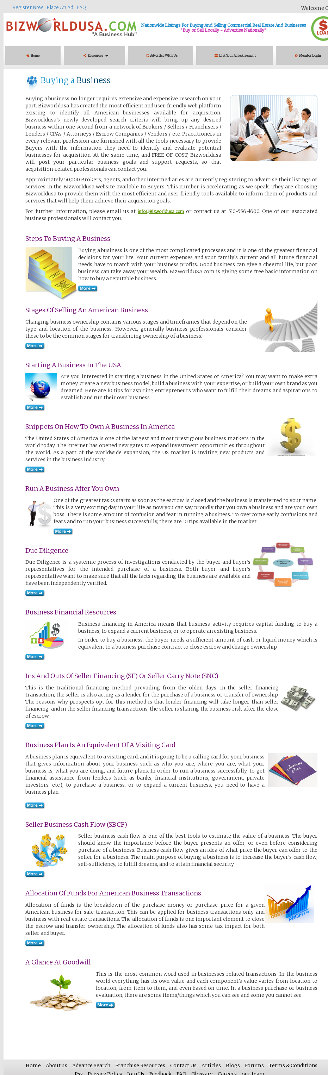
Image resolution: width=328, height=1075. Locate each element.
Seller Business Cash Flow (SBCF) (76, 824)
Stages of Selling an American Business (86, 310)
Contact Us (183, 1065)
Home (32, 55)
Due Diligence (46, 550)
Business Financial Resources (70, 612)
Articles (211, 1065)
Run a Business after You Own (72, 489)
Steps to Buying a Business (67, 239)
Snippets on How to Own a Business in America (100, 427)
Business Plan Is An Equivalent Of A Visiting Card (100, 745)
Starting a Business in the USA (73, 365)
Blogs (233, 1065)
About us (56, 1065)
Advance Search (91, 1065)
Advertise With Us (162, 55)
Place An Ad (60, 8)
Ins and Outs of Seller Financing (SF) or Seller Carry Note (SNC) (121, 676)
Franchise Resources (140, 1065)
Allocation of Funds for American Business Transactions (113, 893)
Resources (95, 55)
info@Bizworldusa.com (161, 211)
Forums (254, 1065)
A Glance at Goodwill (58, 962)
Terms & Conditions (293, 1065)
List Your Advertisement (236, 55)
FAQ (81, 8)
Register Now (27, 8)
